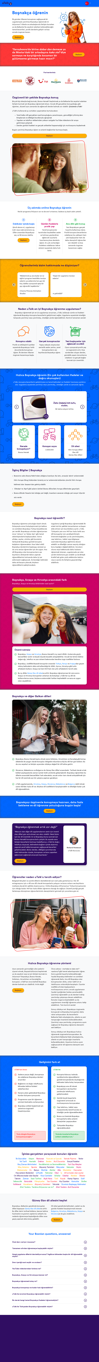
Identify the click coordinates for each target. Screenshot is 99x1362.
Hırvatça (37, 654)
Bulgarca (71, 784)
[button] (34, 407)
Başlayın (18, 37)
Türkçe (58, 664)
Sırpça (29, 654)
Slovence (51, 784)
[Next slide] (85, 284)
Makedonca (60, 784)
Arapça (73, 664)
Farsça (64, 664)
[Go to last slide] (14, 284)
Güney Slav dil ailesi (35, 673)
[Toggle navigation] (95, 3)
